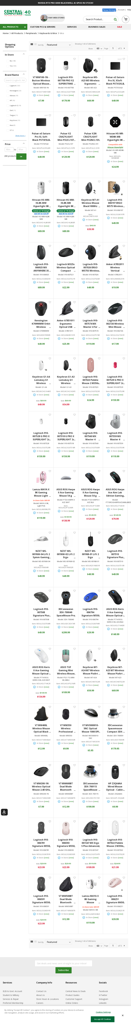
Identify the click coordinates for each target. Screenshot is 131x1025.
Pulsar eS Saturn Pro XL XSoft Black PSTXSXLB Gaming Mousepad (115, 80)
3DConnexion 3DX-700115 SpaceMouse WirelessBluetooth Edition (90, 787)
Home (6, 33)
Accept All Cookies (102, 1019)
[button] (49, 59)
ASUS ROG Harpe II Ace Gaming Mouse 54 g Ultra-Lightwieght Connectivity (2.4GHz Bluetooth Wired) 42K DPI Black (90, 493)
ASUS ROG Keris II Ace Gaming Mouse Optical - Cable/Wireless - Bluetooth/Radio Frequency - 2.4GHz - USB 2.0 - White (41, 670)
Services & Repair (11, 999)
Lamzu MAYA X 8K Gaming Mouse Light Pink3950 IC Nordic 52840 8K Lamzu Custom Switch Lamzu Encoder (41, 493)
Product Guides (72, 995)
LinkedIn (102, 1003)
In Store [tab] (9, 54)
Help (129, 10)
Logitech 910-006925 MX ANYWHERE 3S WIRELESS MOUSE (42, 267)
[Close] (123, 1015)
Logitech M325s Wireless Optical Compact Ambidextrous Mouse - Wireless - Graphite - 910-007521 (66, 267)
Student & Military (11, 995)
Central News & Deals (76, 991)
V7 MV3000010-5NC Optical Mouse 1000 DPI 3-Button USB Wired (91, 728)
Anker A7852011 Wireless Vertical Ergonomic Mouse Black (115, 267)
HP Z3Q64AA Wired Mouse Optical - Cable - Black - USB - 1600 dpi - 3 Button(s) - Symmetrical (115, 787)
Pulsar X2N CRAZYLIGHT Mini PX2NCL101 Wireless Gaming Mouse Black (90, 137)
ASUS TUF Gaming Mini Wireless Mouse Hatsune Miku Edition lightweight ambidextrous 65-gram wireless (66, 670)
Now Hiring (109, 10)
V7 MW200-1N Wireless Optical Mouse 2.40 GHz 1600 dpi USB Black (41, 787)
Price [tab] (8, 144)
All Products (17, 33)
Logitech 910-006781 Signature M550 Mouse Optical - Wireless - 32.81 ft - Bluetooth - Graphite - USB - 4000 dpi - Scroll (41, 843)
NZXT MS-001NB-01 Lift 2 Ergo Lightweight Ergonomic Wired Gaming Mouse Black (91, 554)
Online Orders (72, 1003)
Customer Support (74, 999)
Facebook (103, 991)
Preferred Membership (13, 1003)
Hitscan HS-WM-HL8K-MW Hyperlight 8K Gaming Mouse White (41, 203)
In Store (89, 219)
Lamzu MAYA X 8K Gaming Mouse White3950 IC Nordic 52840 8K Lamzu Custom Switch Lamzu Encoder (91, 899)
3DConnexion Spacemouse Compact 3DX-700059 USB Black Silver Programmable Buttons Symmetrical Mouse (115, 728)
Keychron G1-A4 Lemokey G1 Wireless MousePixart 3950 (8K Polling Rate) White (41, 380)
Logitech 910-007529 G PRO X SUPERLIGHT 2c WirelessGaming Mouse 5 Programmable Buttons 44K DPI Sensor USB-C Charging (115, 380)
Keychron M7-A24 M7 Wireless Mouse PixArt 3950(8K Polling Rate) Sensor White (90, 670)
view (46, 95)
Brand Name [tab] (12, 74)
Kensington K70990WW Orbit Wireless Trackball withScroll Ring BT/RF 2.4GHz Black (41, 324)
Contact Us (41, 991)
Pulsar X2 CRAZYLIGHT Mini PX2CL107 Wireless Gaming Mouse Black (66, 137)
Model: (36, 88)
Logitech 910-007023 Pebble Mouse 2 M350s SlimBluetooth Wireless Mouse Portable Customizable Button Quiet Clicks (91, 380)
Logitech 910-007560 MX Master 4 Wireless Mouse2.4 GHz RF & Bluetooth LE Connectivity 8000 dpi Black (91, 436)
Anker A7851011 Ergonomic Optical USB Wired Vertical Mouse (66, 324)
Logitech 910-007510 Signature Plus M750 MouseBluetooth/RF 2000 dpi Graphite (115, 554)
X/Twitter (103, 995)
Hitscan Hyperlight (115, 147)
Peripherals (31, 33)
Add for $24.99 (41, 213)
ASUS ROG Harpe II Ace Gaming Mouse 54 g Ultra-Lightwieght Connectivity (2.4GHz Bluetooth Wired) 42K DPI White (65, 493)
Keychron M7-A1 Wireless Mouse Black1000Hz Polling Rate (90, 203)
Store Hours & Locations (47, 999)
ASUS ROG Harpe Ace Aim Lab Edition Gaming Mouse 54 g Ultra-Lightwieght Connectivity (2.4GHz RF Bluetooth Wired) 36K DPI (115, 493)
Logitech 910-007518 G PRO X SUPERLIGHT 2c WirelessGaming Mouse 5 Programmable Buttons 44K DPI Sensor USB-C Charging (65, 436)
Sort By (41, 45)
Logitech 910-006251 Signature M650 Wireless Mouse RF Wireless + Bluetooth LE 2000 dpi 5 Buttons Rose (115, 899)
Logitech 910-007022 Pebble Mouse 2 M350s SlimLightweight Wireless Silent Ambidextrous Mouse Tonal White (115, 843)
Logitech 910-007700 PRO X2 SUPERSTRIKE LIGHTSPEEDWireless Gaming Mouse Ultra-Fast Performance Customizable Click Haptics (65, 80)
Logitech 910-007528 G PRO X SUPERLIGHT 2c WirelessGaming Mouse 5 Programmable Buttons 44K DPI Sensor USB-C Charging (41, 436)
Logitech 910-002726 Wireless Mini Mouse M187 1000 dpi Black (115, 324)
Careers (39, 1003)
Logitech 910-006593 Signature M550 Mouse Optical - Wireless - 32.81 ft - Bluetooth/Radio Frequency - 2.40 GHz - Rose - (65, 843)
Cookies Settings (103, 1012)
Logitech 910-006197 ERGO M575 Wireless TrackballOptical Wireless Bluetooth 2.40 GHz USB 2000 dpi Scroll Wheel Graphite (115, 203)
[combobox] (100, 19)
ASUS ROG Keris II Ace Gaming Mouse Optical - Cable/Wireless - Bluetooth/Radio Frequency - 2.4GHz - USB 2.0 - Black (115, 612)
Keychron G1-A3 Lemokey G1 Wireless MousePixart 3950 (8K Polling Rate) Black (66, 380)
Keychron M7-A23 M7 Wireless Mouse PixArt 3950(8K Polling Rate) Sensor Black (115, 670)
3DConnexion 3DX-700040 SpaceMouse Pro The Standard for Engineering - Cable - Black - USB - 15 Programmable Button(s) (66, 612)
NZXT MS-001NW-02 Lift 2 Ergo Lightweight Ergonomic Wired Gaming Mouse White (66, 554)
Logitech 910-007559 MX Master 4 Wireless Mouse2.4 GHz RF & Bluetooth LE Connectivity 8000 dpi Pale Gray (115, 436)
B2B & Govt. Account (12, 991)
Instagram (103, 999)
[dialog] (65, 1015)
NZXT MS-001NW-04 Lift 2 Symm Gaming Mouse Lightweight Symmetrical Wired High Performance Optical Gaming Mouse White (41, 554)
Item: (34, 92)
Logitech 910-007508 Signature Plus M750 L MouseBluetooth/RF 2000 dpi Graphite (41, 612)
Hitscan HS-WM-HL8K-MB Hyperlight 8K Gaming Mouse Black (66, 203)
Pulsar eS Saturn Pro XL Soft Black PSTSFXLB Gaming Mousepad (41, 137)
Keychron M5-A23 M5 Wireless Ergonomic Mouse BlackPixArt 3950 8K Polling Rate (90, 80)
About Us (40, 995)
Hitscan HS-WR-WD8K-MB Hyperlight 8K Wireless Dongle (115, 137)
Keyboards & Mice (48, 33)
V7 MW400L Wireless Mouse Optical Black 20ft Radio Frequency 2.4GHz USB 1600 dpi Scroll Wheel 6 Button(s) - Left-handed (41, 728)
